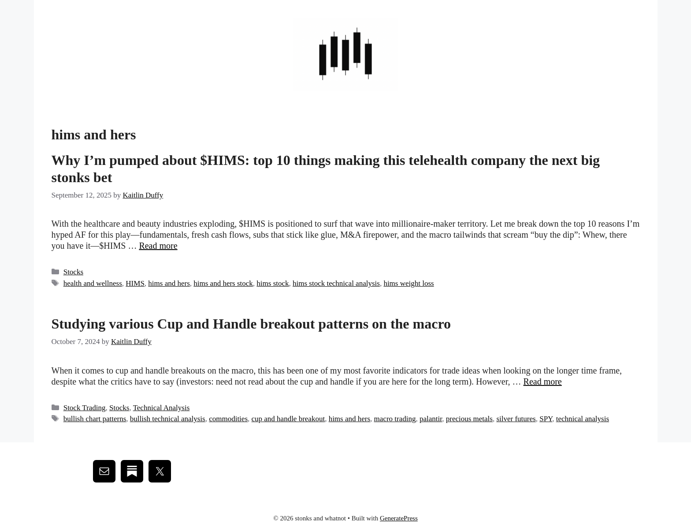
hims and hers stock (223, 283)
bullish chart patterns (94, 419)
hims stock (272, 283)
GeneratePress (399, 518)
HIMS (135, 283)
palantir (431, 419)
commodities (228, 419)
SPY (545, 419)
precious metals (469, 419)
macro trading (395, 419)
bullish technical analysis (167, 419)
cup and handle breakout (288, 419)
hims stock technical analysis (336, 283)
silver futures (515, 419)
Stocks (73, 272)
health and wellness (92, 283)
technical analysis (582, 419)
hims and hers (168, 283)
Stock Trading (84, 408)
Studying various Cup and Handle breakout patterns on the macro (251, 324)
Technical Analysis (161, 408)
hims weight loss (408, 283)
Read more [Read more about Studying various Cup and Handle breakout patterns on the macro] (543, 381)
